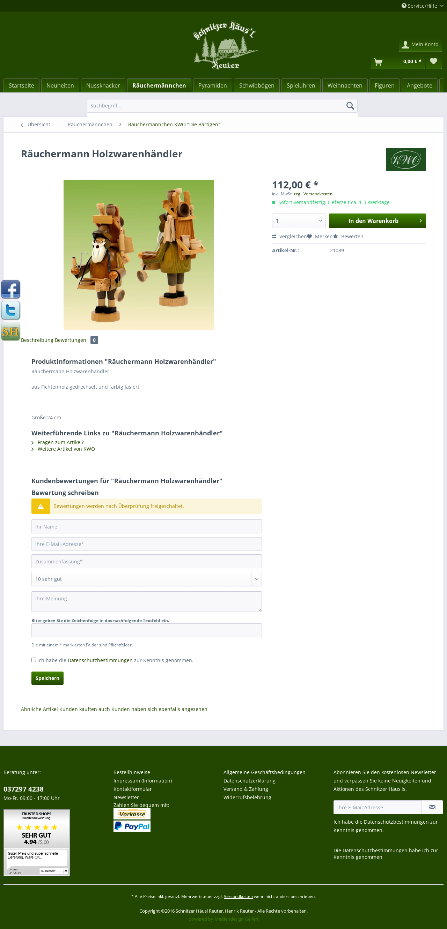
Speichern (47, 678)
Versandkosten (238, 896)
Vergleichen (289, 236)
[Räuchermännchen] (159, 85)
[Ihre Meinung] (146, 601)
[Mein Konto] (420, 45)
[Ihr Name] (146, 526)
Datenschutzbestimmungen (100, 660)
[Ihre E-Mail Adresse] (378, 807)
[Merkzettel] (434, 62)
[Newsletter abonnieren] (432, 807)
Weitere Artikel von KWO (63, 448)
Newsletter (126, 797)
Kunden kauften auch (84, 709)
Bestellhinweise (131, 772)
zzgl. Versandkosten (313, 194)
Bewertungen (76, 340)
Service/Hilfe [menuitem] (420, 5)
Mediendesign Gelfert (236, 919)
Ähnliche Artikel (39, 709)
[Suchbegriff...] (222, 106)
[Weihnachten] (345, 85)
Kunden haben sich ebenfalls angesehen (159, 709)
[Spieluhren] (301, 85)
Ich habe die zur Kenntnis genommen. (115, 660)
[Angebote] (419, 85)
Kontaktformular (132, 789)
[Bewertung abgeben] (146, 579)
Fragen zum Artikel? (57, 442)
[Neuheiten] (60, 85)
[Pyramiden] (212, 85)
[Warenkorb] (398, 62)
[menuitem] (222, 109)
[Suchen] (350, 106)
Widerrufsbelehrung (247, 797)
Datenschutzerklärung (250, 780)
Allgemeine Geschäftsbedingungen (265, 772)
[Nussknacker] (103, 85)
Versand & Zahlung (246, 789)
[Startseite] (21, 85)
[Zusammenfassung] (146, 561)
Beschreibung (37, 340)
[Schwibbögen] (256, 85)
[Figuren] (385, 85)
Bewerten (348, 236)
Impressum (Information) (142, 780)
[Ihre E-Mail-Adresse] (146, 544)
